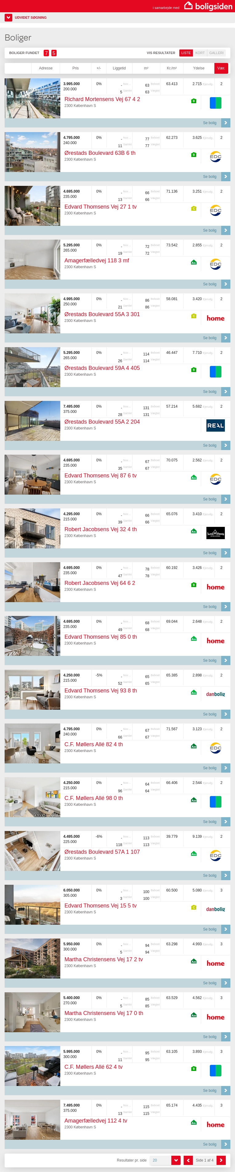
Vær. (221, 68)
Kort (200, 53)
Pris (75, 68)
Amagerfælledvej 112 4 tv (95, 1121)
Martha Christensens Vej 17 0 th (103, 1013)
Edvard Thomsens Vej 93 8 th (100, 691)
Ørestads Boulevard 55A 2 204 (102, 422)
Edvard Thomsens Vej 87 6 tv (100, 475)
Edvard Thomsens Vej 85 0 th (100, 637)
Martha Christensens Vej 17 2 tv (103, 959)
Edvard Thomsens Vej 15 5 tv (100, 906)
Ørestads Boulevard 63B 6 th (99, 153)
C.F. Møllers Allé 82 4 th (93, 744)
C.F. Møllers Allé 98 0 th (93, 798)
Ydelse (199, 68)
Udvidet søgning (30, 17)
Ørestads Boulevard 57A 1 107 (102, 852)
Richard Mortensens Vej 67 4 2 (102, 99)
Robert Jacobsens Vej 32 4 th (100, 529)
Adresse (46, 68)
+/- (99, 68)
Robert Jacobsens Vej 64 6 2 (99, 583)
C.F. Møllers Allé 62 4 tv (93, 1067)
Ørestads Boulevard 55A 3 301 (102, 314)
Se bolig (209, 123)
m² (146, 68)
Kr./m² (172, 68)
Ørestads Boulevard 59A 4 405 (102, 368)
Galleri (216, 53)
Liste (186, 53)
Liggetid (119, 68)
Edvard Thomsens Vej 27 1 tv (100, 207)
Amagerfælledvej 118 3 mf (96, 260)
